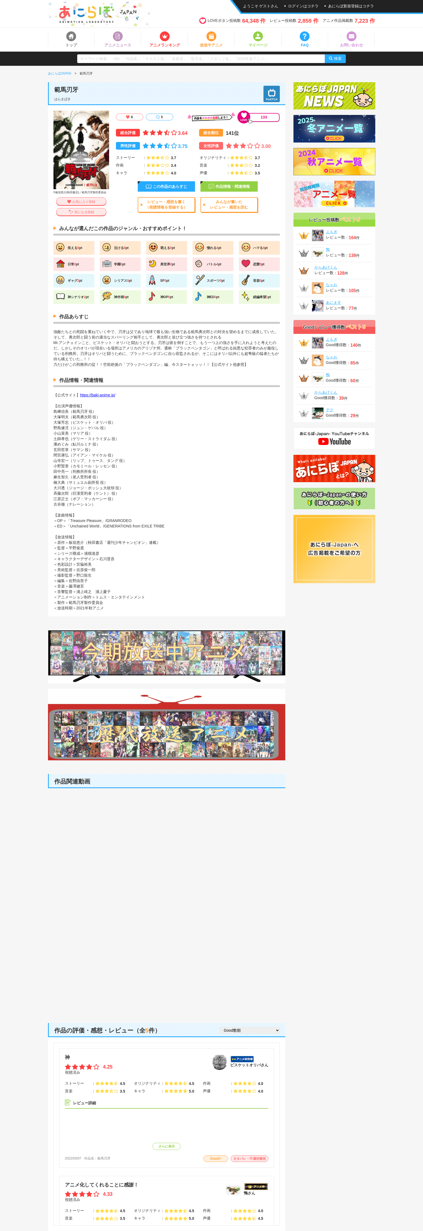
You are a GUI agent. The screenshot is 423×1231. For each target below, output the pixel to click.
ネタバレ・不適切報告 (249, 1159)
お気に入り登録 (83, 202)
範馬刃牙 (103, 1158)
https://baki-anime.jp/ (97, 395)
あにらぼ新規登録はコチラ (351, 6)
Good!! (215, 1159)
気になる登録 (84, 212)
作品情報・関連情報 (232, 186)
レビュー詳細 (84, 1103)
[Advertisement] (166, 971)
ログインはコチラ (303, 6)
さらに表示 (166, 1146)
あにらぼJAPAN (59, 73)
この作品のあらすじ (170, 186)
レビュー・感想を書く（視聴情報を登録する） (166, 204)
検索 (338, 58)
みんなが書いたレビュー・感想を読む (229, 204)
